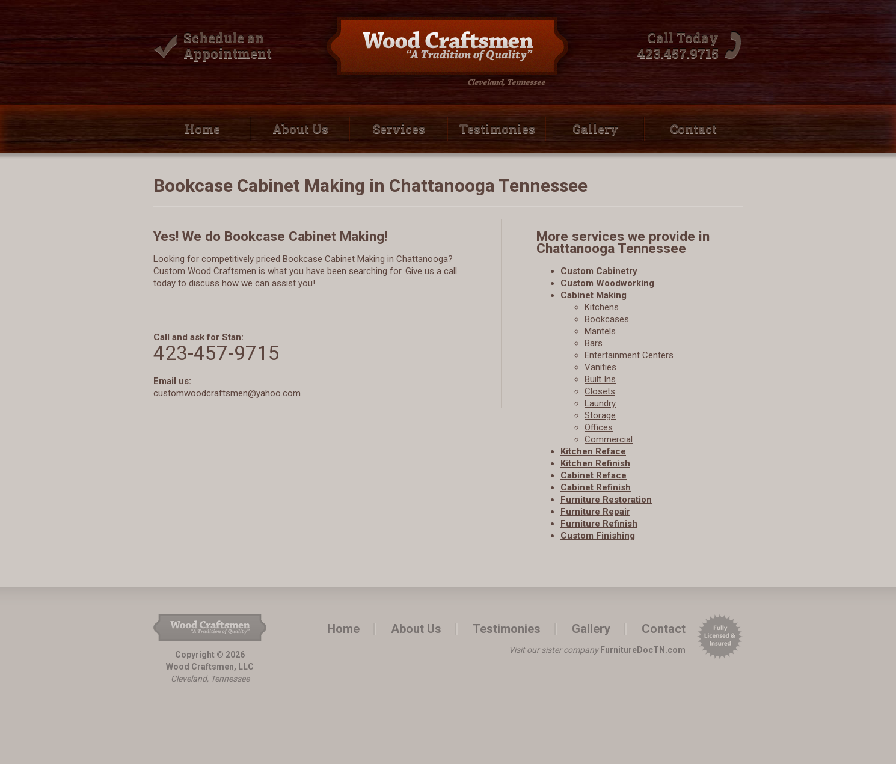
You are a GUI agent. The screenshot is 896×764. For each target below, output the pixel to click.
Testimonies (497, 128)
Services (399, 128)
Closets (600, 391)
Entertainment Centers (629, 355)
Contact (693, 128)
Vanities (600, 367)
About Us (300, 128)
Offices (599, 427)
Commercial (609, 439)
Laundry (600, 403)
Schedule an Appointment (227, 45)
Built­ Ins (600, 379)
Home (202, 128)
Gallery (595, 128)
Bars (594, 343)
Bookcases (607, 319)
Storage (600, 415)
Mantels (600, 331)
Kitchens (602, 307)
